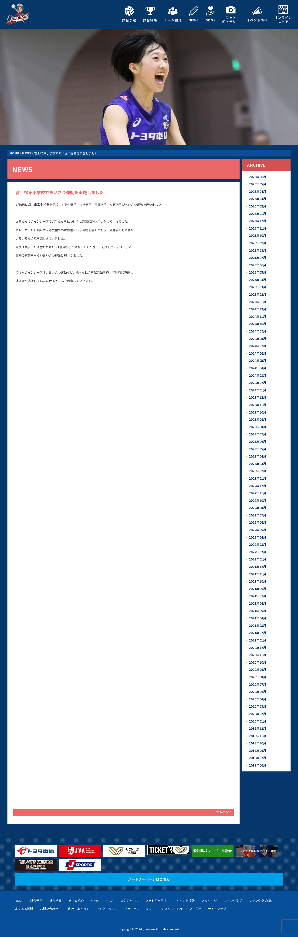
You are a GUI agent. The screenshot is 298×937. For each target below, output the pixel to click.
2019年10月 (257, 729)
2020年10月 (257, 650)
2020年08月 (257, 664)
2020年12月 (257, 635)
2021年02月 (257, 621)
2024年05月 (257, 356)
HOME (14, 153)
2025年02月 (257, 291)
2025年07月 (257, 255)
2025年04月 (257, 277)
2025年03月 (257, 284)
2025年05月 (257, 270)
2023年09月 (257, 413)
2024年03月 (257, 370)
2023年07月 (257, 427)
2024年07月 (257, 341)
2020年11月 (257, 642)
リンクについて (106, 908)
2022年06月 (257, 513)
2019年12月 (257, 714)
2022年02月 (257, 542)
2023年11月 (257, 399)
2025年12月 (257, 219)
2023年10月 (257, 406)
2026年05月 (257, 183)
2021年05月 (257, 600)
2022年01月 (257, 549)
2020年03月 (257, 693)
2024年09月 (257, 327)
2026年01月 (257, 212)
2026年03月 (257, 198)
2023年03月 (257, 456)
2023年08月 (257, 420)
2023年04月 (257, 449)
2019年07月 (257, 743)
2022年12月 (257, 477)
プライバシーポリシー (139, 908)
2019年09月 (257, 736)
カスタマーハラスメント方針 (181, 908)
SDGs (210, 14)
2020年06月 (257, 678)
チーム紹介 (173, 14)
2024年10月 (257, 320)
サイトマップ (217, 908)
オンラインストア (283, 14)
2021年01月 (257, 628)
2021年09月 (257, 578)
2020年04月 (257, 685)
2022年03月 (257, 535)
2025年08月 (257, 248)
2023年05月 (257, 442)
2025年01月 (257, 298)
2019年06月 (257, 750)
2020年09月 (257, 657)
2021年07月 (257, 585)
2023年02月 (257, 463)
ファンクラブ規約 (261, 900)
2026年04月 (257, 191)
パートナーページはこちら (149, 879)
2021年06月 (257, 592)
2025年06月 (257, 262)
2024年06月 (257, 348)
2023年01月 (257, 470)
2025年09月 (257, 241)
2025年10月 (257, 234)
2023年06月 (257, 434)
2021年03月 (257, 614)
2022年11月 (257, 485)
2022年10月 (257, 492)
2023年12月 (257, 391)
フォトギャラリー (231, 14)
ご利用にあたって (77, 908)
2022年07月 (257, 506)
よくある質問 (24, 908)
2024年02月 (257, 377)
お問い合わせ (49, 908)
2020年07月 (257, 671)
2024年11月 (257, 313)
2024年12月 (257, 305)
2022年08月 (257, 499)
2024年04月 (257, 363)
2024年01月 (257, 384)
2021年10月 (257, 571)
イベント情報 (257, 14)
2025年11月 (257, 226)
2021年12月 (257, 556)
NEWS (194, 14)
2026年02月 (257, 205)
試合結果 (150, 14)
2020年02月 (257, 700)
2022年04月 (257, 528)
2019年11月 (257, 721)
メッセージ (209, 900)
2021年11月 (257, 564)
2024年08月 (257, 334)
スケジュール (129, 900)
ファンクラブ (233, 900)
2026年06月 (257, 176)
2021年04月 (257, 606)
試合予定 (129, 14)
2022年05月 (257, 521)
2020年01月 (257, 707)
